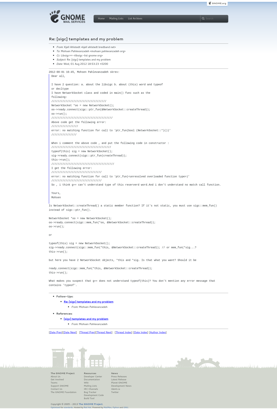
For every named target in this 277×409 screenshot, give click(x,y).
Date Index (140, 332)
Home (101, 18)
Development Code (94, 395)
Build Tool (89, 398)
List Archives (135, 18)
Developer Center (93, 376)
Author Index (158, 332)
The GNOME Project (63, 373)
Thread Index (124, 332)
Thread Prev (87, 332)
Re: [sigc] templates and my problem (88, 302)
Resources (90, 373)
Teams (54, 382)
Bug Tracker (90, 392)
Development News (121, 385)
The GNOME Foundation (63, 392)
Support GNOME (60, 385)
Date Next (70, 332)
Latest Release (118, 379)
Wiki (86, 382)
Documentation (92, 379)
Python (116, 407)
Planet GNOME (119, 382)
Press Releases (119, 376)
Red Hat (87, 407)
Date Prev (56, 332)
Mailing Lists (116, 18)
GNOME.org (219, 3)
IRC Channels (91, 389)
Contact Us (56, 389)
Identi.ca (115, 389)
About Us (55, 376)
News (114, 373)
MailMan (107, 407)
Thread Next (104, 332)
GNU (126, 407)
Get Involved (57, 379)
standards (68, 407)
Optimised (55, 407)
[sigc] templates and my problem (86, 319)
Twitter (115, 392)
